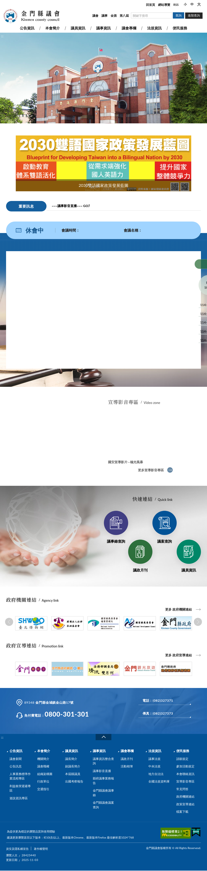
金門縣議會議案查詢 (103, 805)
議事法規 (154, 759)
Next (198, 622)
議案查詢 (164, 541)
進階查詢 (194, 15)
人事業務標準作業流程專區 (20, 776)
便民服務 (182, 751)
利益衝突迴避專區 (20, 788)
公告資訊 (16, 751)
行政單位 (43, 781)
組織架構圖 (44, 774)
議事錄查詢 (116, 541)
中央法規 (154, 766)
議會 (95, 15)
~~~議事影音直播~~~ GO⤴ (71, 206)
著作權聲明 (41, 848)
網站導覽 (164, 4)
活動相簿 (127, 766)
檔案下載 (182, 811)
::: (2, 3)
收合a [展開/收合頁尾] (103, 737)
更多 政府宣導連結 (178, 655)
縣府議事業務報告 (103, 780)
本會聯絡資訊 (185, 774)
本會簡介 (43, 751)
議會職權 (43, 766)
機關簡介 (43, 759)
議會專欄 (127, 751)
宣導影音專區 (185, 781)
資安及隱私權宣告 (17, 848)
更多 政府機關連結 (178, 609)
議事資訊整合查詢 (103, 761)
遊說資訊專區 (19, 798)
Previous (9, 622)
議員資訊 (189, 570)
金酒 (114, 15)
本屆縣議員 (72, 774)
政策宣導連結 (185, 804)
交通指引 (43, 789)
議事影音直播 (102, 771)
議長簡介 (71, 759)
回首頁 (150, 4)
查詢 (178, 15)
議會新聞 (16, 759)
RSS (175, 4)
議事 (104, 15)
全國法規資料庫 (159, 781)
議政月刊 (140, 570)
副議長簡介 (72, 766)
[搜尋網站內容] (151, 15)
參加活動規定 (185, 766)
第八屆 (124, 15)
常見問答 (182, 789)
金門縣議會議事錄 (103, 793)
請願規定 (182, 759)
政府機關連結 (185, 796)
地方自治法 (156, 774)
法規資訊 (154, 751)
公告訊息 (16, 766)
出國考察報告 (74, 781)
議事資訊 (99, 751)
